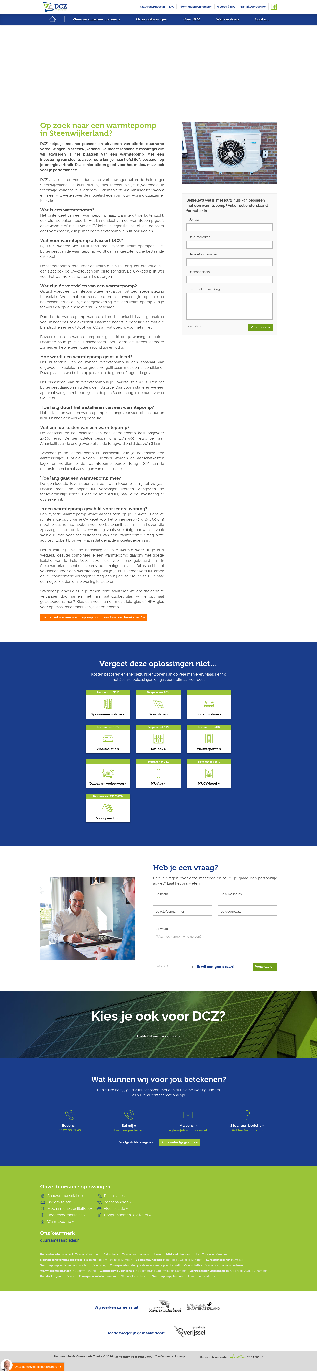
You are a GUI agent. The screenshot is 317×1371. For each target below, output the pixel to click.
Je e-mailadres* (200, 237)
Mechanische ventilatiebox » (68, 1209)
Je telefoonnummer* (204, 254)
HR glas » (158, 783)
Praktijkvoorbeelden (252, 6)
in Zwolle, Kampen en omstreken (132, 1254)
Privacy (180, 1356)
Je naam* (195, 219)
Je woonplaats (199, 272)
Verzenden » (260, 327)
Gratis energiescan (152, 6)
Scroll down (158, 88)
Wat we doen (227, 19)
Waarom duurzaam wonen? (96, 19)
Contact (262, 19)
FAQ (171, 6)
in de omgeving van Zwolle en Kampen (143, 1271)
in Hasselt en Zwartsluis (183, 1276)
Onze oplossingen (151, 19)
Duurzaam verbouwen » (108, 783)
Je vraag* (162, 929)
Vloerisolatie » (108, 749)
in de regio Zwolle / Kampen (228, 1271)
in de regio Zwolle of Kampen (69, 1254)
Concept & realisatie (231, 1357)
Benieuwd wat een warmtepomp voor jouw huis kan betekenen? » (94, 617)
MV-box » (158, 749)
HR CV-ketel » (209, 783)
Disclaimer (162, 1356)
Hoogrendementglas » (63, 1215)
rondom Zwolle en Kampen (196, 1254)
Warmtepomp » (209, 749)
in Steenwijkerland (68, 1271)
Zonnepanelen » (107, 818)
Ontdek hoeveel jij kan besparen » (38, 1366)
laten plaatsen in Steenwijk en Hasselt (145, 1265)
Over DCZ (191, 19)
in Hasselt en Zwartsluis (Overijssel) (73, 1265)
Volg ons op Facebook (274, 7)
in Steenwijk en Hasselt (113, 1276)
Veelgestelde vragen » (136, 1142)
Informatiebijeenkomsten (195, 6)
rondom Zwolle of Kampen (86, 1260)
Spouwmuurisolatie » (108, 714)
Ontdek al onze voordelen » (158, 1036)
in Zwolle (224, 1260)
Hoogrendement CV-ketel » (124, 1215)
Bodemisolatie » (209, 714)
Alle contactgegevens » (180, 1142)
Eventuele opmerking (204, 289)
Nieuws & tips (226, 6)
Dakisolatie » (158, 714)
